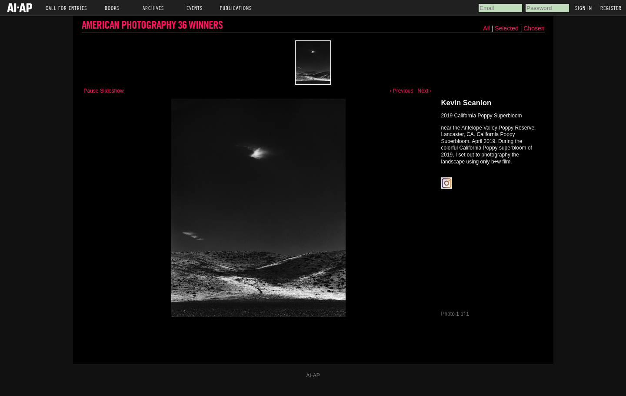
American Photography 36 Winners (152, 24)
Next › (424, 91)
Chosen (533, 28)
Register (611, 7)
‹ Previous (401, 91)
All (486, 28)
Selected (507, 28)
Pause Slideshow (104, 91)
